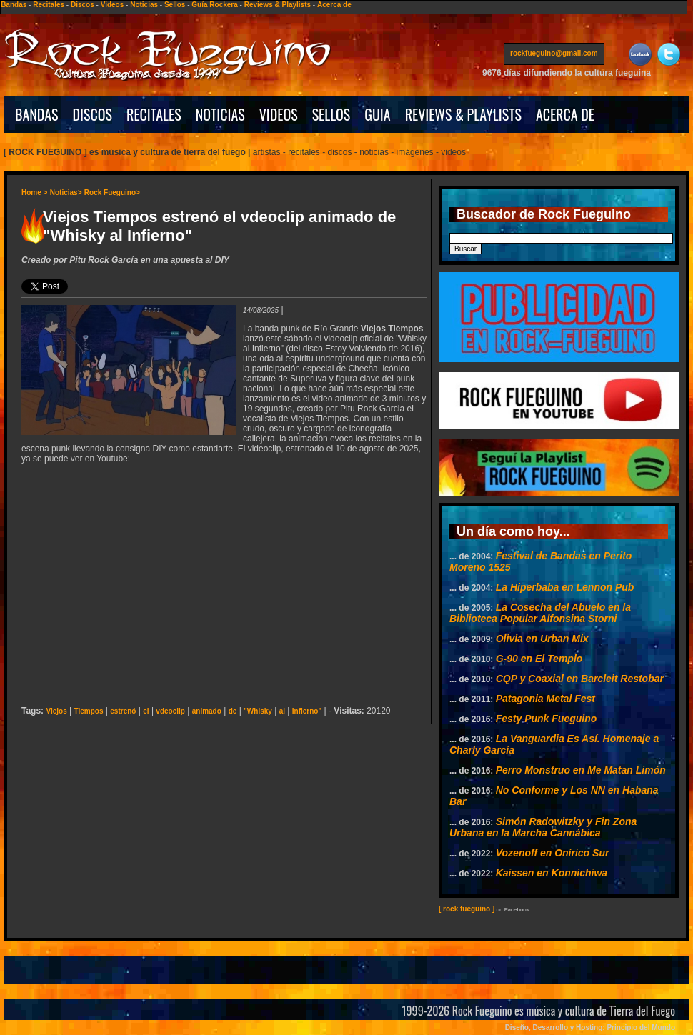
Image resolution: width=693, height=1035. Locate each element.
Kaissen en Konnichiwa (551, 873)
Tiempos (89, 711)
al (282, 711)
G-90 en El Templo (539, 658)
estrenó (123, 711)
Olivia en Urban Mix (542, 638)
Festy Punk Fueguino (546, 718)
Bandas (13, 5)
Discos (82, 5)
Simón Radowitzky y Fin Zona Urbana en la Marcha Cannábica (543, 827)
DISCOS (93, 114)
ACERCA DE (565, 114)
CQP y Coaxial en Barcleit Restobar (580, 678)
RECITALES (153, 114)
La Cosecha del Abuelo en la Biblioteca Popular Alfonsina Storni (540, 612)
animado (206, 711)
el (146, 711)
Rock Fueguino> (112, 192)
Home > (34, 192)
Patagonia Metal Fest (545, 698)
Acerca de (334, 5)
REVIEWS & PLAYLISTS (463, 114)
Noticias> (66, 192)
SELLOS (331, 114)
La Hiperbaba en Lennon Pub (565, 587)
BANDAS (37, 114)
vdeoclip (170, 711)
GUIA (377, 114)
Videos (112, 5)
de (233, 711)
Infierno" (306, 711)
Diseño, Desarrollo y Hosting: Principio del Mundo (590, 1027)
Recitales (48, 5)
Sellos (174, 5)
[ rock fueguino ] (466, 909)
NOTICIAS (220, 114)
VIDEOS (278, 114)
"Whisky (258, 711)
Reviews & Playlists (277, 5)
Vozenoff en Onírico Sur (552, 853)
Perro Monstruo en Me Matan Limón (581, 770)
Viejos (56, 711)
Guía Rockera (214, 5)
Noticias (144, 5)
